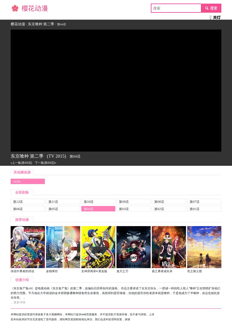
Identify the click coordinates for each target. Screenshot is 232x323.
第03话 (123, 209)
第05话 (53, 209)
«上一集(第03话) (21, 162)
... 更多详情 (18, 302)
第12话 (18, 202)
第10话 (88, 202)
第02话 (159, 209)
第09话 (123, 202)
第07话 (194, 202)
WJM (16, 181)
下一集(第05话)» (45, 162)
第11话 (53, 202)
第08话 (159, 202)
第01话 (194, 209)
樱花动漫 (18, 8)
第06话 (18, 209)
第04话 (88, 209)
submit (211, 8)
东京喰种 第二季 (41, 24)
